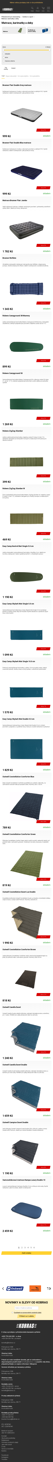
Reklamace (5, 1440)
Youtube (4, 1459)
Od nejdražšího (35, 76)
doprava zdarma (10, 61)
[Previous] (3, 1288)
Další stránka (26, 1253)
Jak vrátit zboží (7, 1444)
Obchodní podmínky (8, 1438)
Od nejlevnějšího (23, 76)
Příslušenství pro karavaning (11, 17)
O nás (3, 1447)
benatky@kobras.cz (8, 1343)
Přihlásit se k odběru (26, 1316)
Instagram (5, 1457)
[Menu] (48, 9)
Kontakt (4, 1436)
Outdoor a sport (27, 17)
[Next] (50, 1288)
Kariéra (4, 1451)
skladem (7, 54)
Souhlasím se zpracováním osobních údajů (27, 1312)
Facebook (5, 1455)
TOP (3, 76)
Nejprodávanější (11, 76)
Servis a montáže (7, 1449)
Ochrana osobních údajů (10, 1442)
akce (6, 57)
